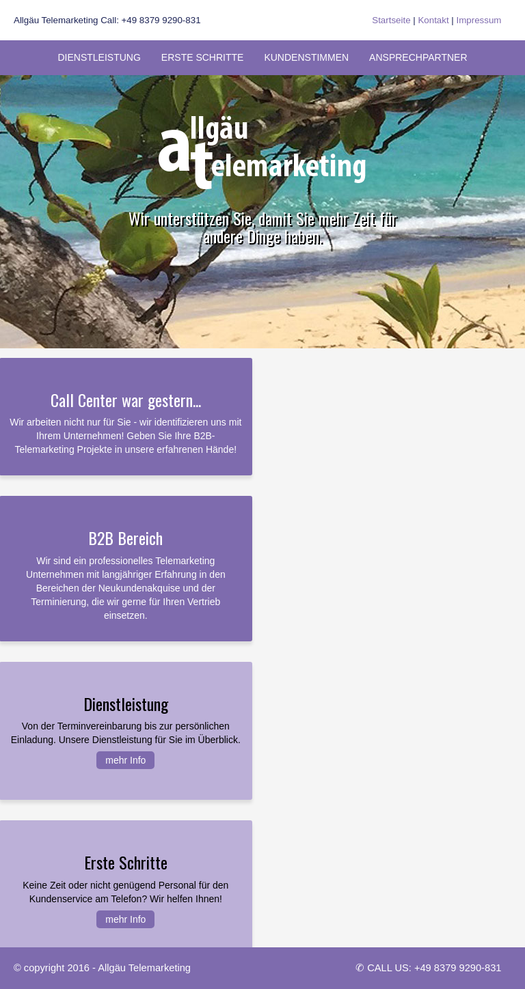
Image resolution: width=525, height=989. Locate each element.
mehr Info (125, 760)
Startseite (391, 20)
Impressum (479, 20)
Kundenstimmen (306, 57)
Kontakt (433, 20)
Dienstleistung (98, 57)
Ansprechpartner (418, 57)
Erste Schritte (202, 57)
